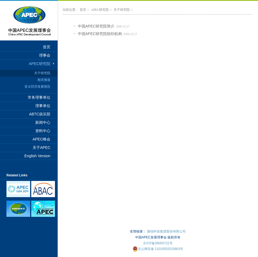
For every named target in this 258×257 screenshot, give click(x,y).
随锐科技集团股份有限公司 (166, 231)
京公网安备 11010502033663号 (158, 249)
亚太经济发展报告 (37, 86)
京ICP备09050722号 (157, 243)
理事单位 (42, 106)
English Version (37, 156)
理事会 (44, 55)
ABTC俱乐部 (39, 114)
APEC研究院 (39, 63)
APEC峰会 (41, 139)
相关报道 (43, 80)
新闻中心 (42, 122)
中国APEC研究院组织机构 (100, 34)
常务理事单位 (39, 97)
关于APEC (41, 147)
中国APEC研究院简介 (96, 26)
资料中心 (42, 131)
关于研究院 (42, 73)
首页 (46, 47)
